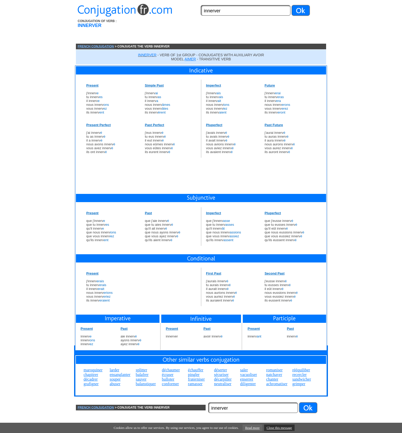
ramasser (195, 384)
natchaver (274, 374)
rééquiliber (301, 370)
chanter (272, 379)
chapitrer (91, 374)
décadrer (91, 379)
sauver (141, 379)
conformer (170, 384)
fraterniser (196, 379)
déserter (220, 370)
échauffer (195, 370)
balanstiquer (146, 384)
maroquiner (93, 370)
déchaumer (171, 370)
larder (114, 370)
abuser (115, 384)
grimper (298, 384)
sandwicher (301, 379)
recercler (299, 374)
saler (244, 370)
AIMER (190, 59)
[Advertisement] (230, 31)
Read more (252, 428)
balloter (168, 379)
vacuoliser (248, 374)
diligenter (248, 384)
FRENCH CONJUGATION (96, 46)
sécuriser (221, 374)
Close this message (279, 428)
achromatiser (276, 384)
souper (115, 379)
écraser (167, 374)
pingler (193, 374)
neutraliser (223, 384)
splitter (141, 370)
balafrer (142, 374)
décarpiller (223, 379)
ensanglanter (120, 374)
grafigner (91, 384)
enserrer (247, 379)
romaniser (274, 370)
